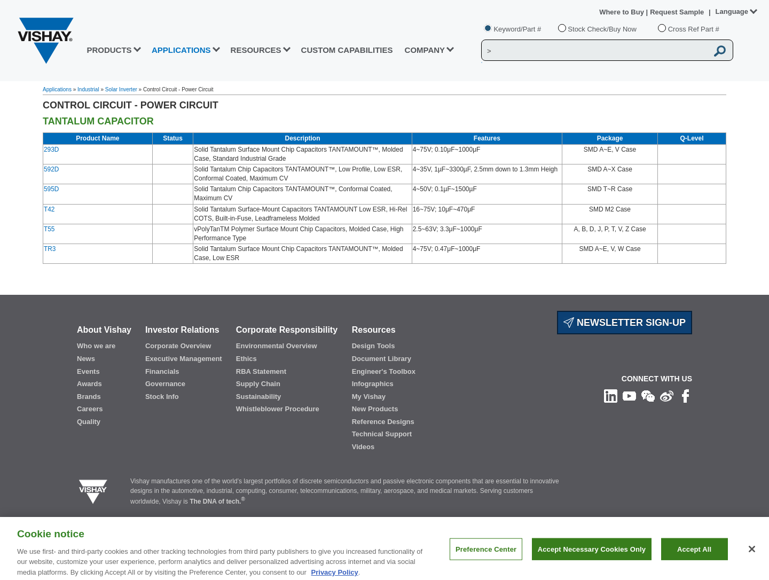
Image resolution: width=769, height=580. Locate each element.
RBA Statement (261, 371)
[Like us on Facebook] (685, 395)
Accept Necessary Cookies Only (592, 555)
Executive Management (183, 359)
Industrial (88, 89)
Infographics (373, 384)
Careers (90, 409)
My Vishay (369, 397)
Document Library (381, 359)
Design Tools (373, 346)
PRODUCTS (109, 49)
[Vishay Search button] (720, 50)
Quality (88, 422)
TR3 (50, 249)
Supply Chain (258, 384)
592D (51, 169)
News (86, 359)
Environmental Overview (276, 346)
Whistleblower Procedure (277, 409)
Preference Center (486, 555)
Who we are (96, 346)
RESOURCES (256, 49)
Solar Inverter (121, 89)
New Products (375, 409)
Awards (89, 384)
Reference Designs (383, 422)
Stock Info (162, 397)
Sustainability (258, 397)
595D (51, 189)
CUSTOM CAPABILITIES (347, 49)
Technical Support (382, 434)
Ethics (246, 359)
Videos (363, 447)
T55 (49, 229)
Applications (57, 89)
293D (51, 149)
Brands (89, 397)
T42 (49, 209)
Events (88, 371)
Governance (165, 384)
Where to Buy (622, 12)
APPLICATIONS (181, 49)
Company (425, 49)
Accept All (694, 555)
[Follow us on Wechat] (648, 395)
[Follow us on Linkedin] (610, 395)
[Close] (752, 555)
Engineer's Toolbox (383, 371)
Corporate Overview (178, 346)
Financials (162, 371)
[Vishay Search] (595, 50)
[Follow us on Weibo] (666, 395)
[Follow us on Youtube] (629, 395)
